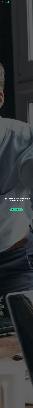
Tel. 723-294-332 (16, 209)
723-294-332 (12, 1)
